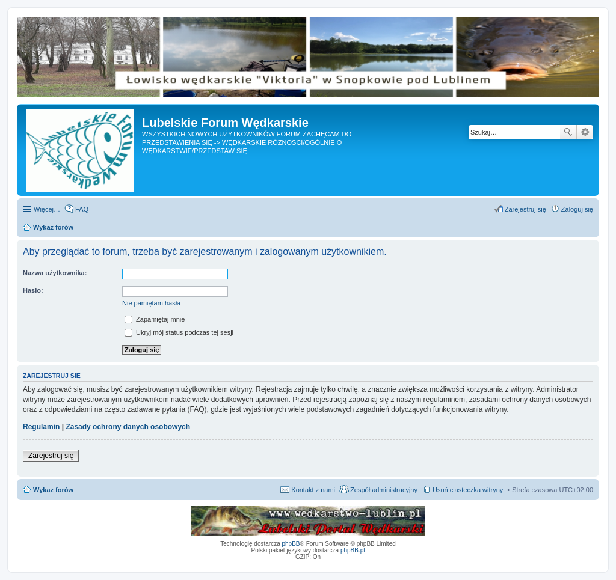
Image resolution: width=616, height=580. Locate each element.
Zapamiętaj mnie (155, 319)
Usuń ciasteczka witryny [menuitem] (468, 489)
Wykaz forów (53, 489)
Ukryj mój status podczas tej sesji (179, 332)
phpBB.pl (352, 550)
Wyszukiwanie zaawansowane (585, 132)
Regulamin (41, 427)
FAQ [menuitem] (81, 209)
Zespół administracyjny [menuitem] (383, 489)
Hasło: (33, 290)
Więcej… (47, 209)
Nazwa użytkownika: (55, 272)
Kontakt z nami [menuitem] (313, 489)
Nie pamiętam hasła (151, 303)
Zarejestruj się (50, 455)
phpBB (291, 543)
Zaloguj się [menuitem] (577, 209)
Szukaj (568, 132)
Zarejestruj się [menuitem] (525, 209)
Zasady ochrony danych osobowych (128, 427)
